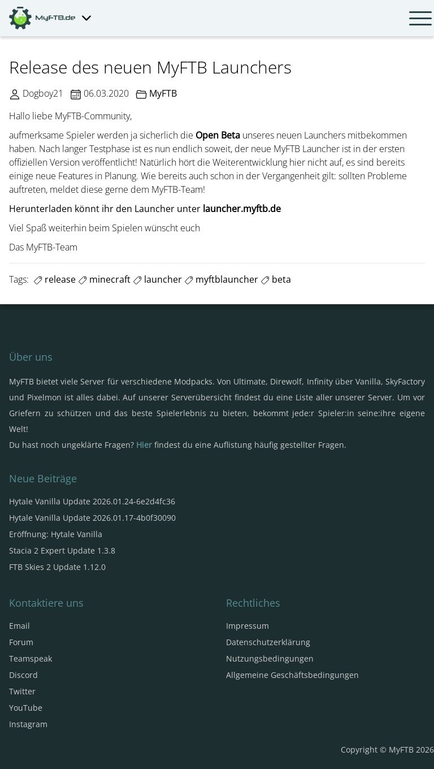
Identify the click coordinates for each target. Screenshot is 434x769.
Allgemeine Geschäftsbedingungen (292, 674)
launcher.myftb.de (242, 208)
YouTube (25, 707)
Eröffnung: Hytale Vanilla (55, 534)
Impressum (247, 625)
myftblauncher (221, 279)
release (54, 279)
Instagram (28, 724)
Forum (21, 642)
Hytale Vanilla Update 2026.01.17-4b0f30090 (92, 517)
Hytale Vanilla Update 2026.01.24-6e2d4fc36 (92, 501)
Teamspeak (30, 658)
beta (276, 279)
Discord (23, 674)
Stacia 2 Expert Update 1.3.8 (62, 550)
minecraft (104, 279)
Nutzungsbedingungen (270, 658)
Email (19, 625)
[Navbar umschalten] (420, 18)
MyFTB (163, 93)
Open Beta (218, 135)
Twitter (22, 691)
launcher (157, 279)
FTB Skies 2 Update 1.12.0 (57, 566)
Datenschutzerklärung (268, 642)
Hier (144, 444)
